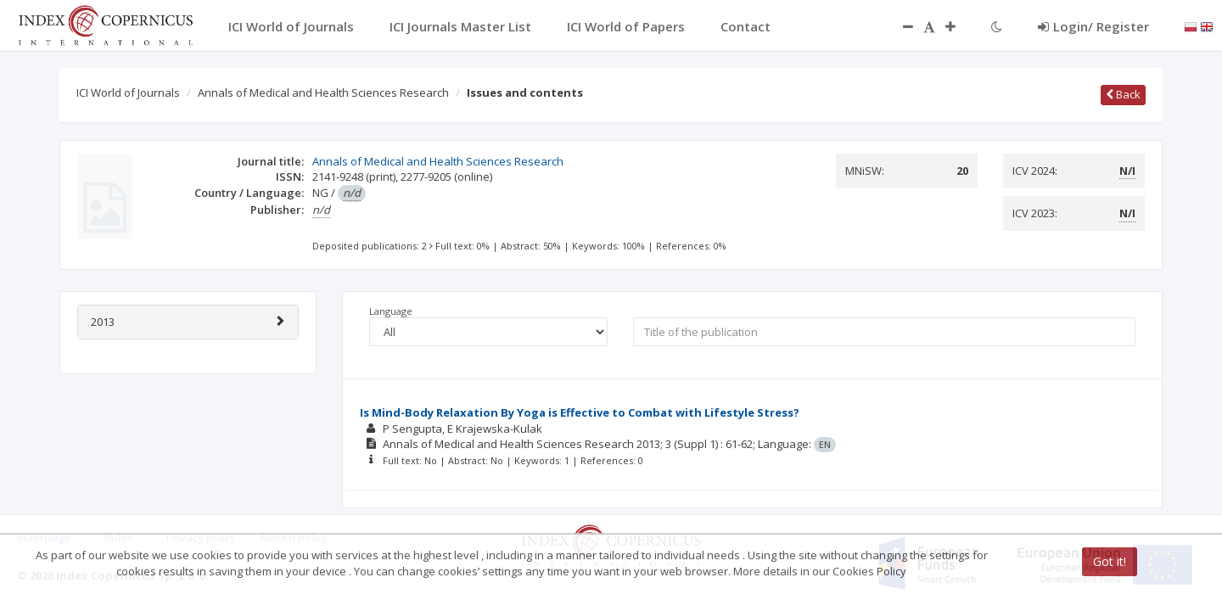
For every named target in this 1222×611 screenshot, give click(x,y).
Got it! (1109, 561)
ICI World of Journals (128, 92)
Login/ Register (1093, 26)
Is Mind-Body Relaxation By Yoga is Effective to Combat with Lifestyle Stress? (579, 412)
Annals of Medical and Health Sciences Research (323, 92)
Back (1123, 94)
